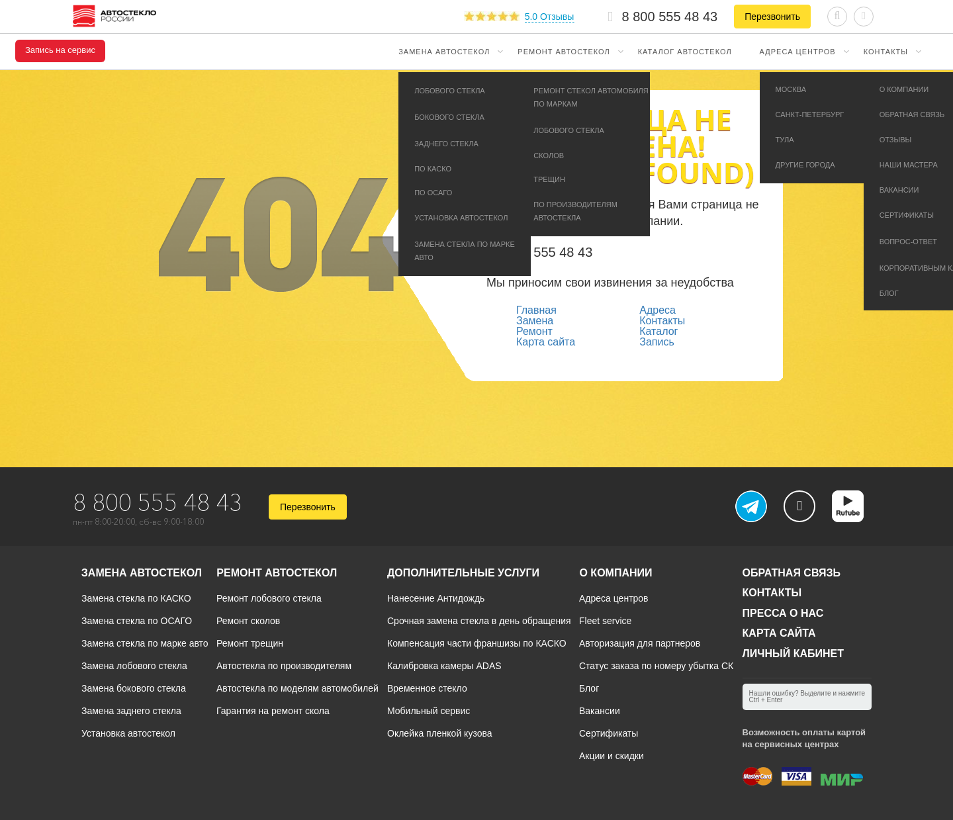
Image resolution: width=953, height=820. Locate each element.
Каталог (658, 331)
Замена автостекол (444, 52)
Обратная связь (792, 572)
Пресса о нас (783, 613)
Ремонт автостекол (564, 52)
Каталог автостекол (685, 52)
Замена (534, 320)
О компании (615, 572)
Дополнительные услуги (463, 572)
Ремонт (534, 331)
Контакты (886, 52)
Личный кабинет (793, 653)
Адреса (657, 310)
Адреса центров (798, 52)
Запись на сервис (60, 50)
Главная (536, 310)
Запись (656, 341)
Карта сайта (545, 341)
